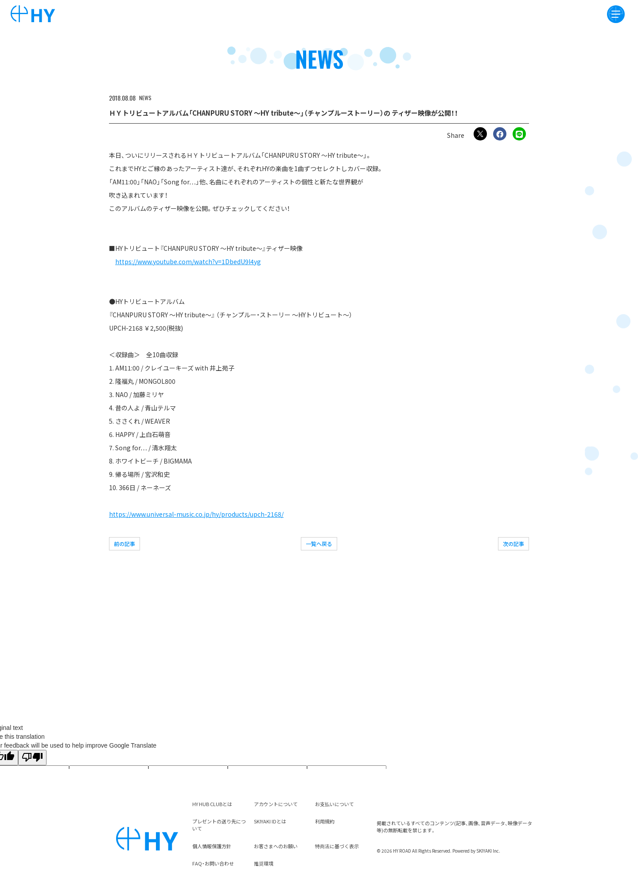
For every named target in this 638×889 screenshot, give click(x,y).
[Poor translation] (32, 757)
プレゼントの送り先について (219, 825)
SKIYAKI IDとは (270, 821)
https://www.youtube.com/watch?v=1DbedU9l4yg (188, 261)
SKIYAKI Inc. (488, 850)
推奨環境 (263, 863)
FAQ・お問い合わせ (213, 863)
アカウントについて (276, 803)
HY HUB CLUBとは (212, 803)
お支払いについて (334, 803)
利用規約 (325, 821)
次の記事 (513, 543)
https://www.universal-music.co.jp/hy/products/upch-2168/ (196, 514)
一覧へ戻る (319, 543)
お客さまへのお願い (276, 846)
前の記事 (124, 543)
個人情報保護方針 (211, 846)
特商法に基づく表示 (337, 846)
